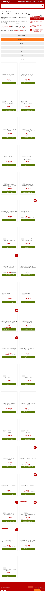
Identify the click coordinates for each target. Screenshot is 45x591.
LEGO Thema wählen (22, 35)
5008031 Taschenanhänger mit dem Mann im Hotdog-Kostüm (27, 541)
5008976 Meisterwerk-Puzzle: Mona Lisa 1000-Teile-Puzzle (28, 267)
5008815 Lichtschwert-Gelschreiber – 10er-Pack (10, 349)
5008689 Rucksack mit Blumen (29, 431)
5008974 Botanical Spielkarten (29, 294)
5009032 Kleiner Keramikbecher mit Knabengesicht (27, 184)
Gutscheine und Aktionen (19, 30)
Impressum (42, 587)
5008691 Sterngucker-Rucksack (11, 431)
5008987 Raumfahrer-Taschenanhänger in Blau (28, 239)
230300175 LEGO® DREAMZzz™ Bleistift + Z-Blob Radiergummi (9, 569)
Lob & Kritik (37, 589)
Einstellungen (40, 1)
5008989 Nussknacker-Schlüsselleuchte (29, 212)
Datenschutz (36, 587)
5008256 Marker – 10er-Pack (29, 458)
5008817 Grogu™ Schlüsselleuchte (28, 322)
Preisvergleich (21, 1)
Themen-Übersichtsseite (6, 26)
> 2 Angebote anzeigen (9, 110)
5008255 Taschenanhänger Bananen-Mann (11, 486)
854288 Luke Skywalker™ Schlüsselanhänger (10, 102)
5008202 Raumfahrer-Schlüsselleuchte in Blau (10, 513)
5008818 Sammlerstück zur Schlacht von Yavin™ (11, 322)
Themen (33, 1)
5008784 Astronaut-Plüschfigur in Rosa (10, 404)
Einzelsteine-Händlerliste (21, 27)
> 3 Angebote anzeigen (9, 82)
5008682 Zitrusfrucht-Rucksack (11, 459)
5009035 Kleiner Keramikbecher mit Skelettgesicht (9, 157)
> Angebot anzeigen (9, 137)
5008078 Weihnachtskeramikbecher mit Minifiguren (28, 514)
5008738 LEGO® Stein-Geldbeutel (29, 404)
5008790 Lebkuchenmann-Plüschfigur (29, 349)
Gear (4, 74)
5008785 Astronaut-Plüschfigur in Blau (29, 376)
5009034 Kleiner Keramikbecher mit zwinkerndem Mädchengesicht (27, 158)
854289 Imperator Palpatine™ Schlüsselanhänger (28, 75)
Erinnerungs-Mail (38, 21)
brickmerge (31, 587)
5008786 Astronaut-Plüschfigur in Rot (10, 376)
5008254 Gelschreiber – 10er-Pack (29, 486)
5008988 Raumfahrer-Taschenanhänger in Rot (10, 239)
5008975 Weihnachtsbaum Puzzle (11, 294)
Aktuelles (28, 1)
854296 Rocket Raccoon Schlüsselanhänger (10, 75)
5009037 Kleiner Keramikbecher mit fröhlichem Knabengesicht (28, 130)
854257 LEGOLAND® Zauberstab (11, 130)
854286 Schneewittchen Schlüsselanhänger (29, 102)
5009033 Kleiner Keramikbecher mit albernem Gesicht (9, 185)
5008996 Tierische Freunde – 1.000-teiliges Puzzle (10, 212)
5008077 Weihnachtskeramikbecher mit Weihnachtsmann (9, 542)
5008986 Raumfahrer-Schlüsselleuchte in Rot (10, 267)
